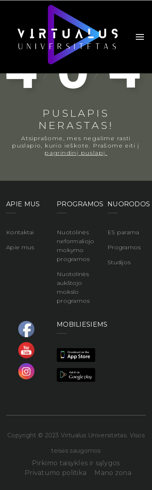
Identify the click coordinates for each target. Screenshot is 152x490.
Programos (124, 247)
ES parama (123, 232)
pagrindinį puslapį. (76, 152)
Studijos (119, 262)
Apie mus (20, 247)
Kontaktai (20, 232)
